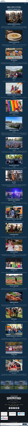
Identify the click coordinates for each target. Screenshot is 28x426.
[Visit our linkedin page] (18, 408)
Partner (9, 404)
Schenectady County (4, 203)
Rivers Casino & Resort (18, 134)
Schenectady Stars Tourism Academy (14, 405)
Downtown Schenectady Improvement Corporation (14, 28)
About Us (6, 404)
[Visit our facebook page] (9, 408)
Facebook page (19, 186)
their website (16, 153)
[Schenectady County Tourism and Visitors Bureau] (3, 1)
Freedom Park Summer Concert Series (6, 151)
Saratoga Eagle (15, 203)
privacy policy (8, 424)
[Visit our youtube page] (16, 408)
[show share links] (25, 3)
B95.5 (23, 203)
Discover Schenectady (15, 45)
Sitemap (18, 404)
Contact (12, 404)
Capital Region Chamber (18, 46)
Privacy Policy (21, 404)
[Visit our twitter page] (11, 408)
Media (14, 404)
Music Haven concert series (20, 167)
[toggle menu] (26, 1)
